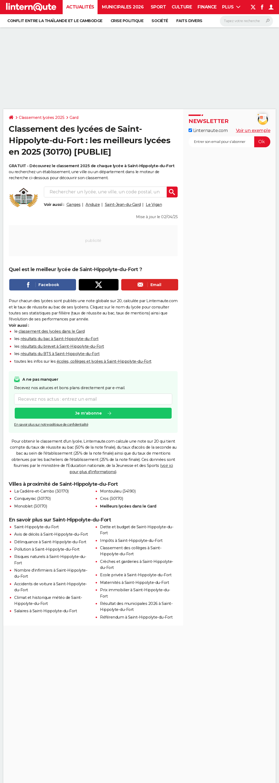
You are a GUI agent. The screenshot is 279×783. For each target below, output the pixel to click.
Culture (182, 7)
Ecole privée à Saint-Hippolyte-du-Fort (135, 574)
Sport (158, 7)
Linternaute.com (208, 130)
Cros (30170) (111, 498)
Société (159, 21)
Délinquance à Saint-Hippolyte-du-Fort (50, 541)
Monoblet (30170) (30, 506)
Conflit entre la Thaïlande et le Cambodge (54, 21)
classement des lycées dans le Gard (52, 331)
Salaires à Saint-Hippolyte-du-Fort (45, 610)
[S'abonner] (229, 141)
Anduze (93, 204)
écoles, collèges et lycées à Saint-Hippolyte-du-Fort (104, 361)
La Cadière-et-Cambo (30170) (41, 491)
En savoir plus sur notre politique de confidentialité (51, 424)
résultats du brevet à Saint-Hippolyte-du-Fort (62, 346)
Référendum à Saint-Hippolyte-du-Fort (136, 617)
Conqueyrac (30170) (32, 498)
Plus (231, 7)
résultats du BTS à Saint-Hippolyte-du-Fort (59, 353)
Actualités (80, 7)
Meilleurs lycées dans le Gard (128, 506)
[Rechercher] (246, 21)
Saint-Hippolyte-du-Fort (36, 526)
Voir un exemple (253, 130)
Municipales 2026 (123, 7)
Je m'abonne (88, 413)
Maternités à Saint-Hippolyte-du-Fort (134, 582)
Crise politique (127, 21)
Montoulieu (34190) (117, 491)
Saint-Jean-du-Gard (123, 204)
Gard (73, 117)
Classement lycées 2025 (41, 117)
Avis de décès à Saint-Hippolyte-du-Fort (51, 534)
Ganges (73, 204)
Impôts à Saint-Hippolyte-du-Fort (131, 540)
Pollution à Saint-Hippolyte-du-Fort (47, 549)
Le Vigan (154, 204)
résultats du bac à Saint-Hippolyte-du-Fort (59, 338)
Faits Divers (189, 21)
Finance (207, 7)
